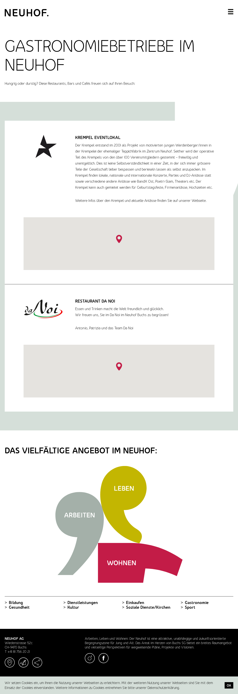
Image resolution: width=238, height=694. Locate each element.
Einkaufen (133, 602)
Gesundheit (17, 607)
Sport (188, 607)
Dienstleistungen (80, 602)
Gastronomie (195, 602)
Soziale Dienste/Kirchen (146, 607)
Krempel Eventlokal (98, 137)
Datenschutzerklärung (163, 688)
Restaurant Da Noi (95, 301)
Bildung (14, 602)
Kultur (71, 607)
